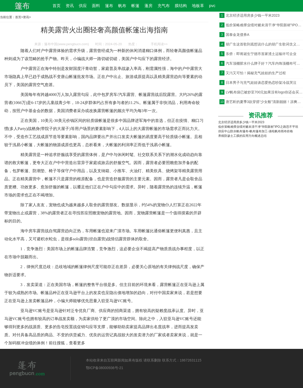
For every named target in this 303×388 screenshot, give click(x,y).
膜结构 (181, 6)
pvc (212, 6)
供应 (83, 6)
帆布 (122, 6)
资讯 (70, 6)
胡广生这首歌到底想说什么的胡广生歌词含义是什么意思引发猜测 (264, 44)
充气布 (164, 6)
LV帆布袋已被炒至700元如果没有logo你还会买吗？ (264, 92)
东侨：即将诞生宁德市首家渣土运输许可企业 (261, 54)
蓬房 (148, 6)
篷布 (109, 6)
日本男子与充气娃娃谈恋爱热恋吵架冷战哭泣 (261, 83)
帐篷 (135, 6)
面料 (96, 6)
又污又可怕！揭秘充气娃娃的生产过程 (256, 73)
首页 (57, 6)
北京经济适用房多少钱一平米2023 (253, 15)
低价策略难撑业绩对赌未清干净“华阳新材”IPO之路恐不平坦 (264, 25)
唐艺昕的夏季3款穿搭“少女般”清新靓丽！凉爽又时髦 (264, 102)
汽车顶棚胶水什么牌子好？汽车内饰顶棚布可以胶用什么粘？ (264, 63)
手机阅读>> (159, 44)
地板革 (198, 6)
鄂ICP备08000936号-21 (104, 368)
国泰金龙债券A (237, 35)
